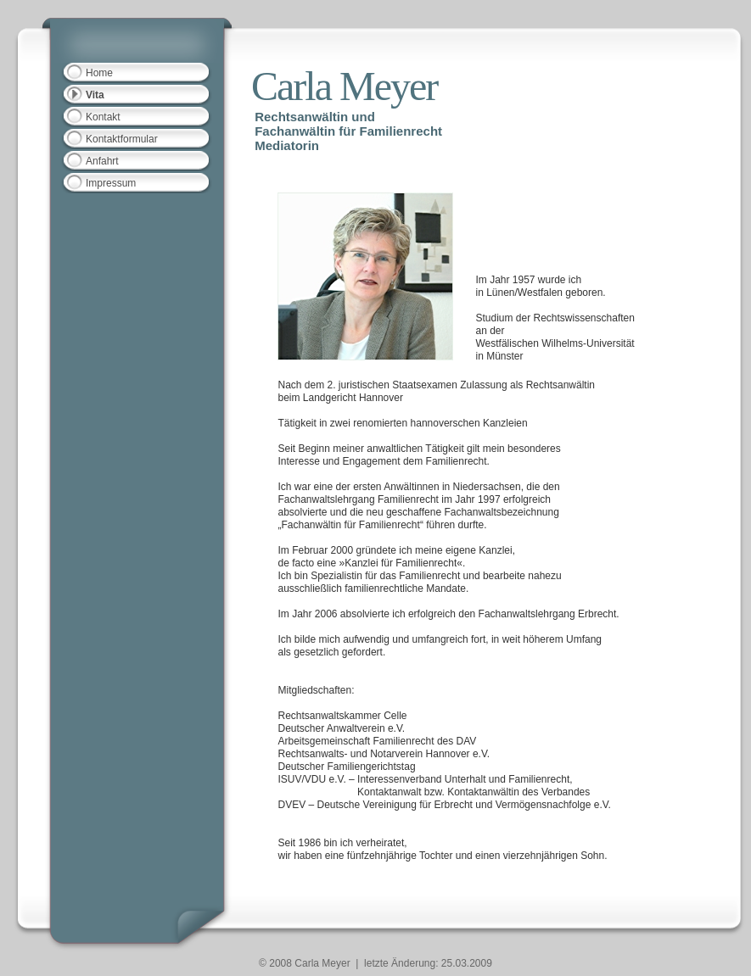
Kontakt (103, 117)
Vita (95, 95)
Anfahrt (102, 161)
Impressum (111, 183)
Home (99, 73)
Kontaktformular (122, 139)
